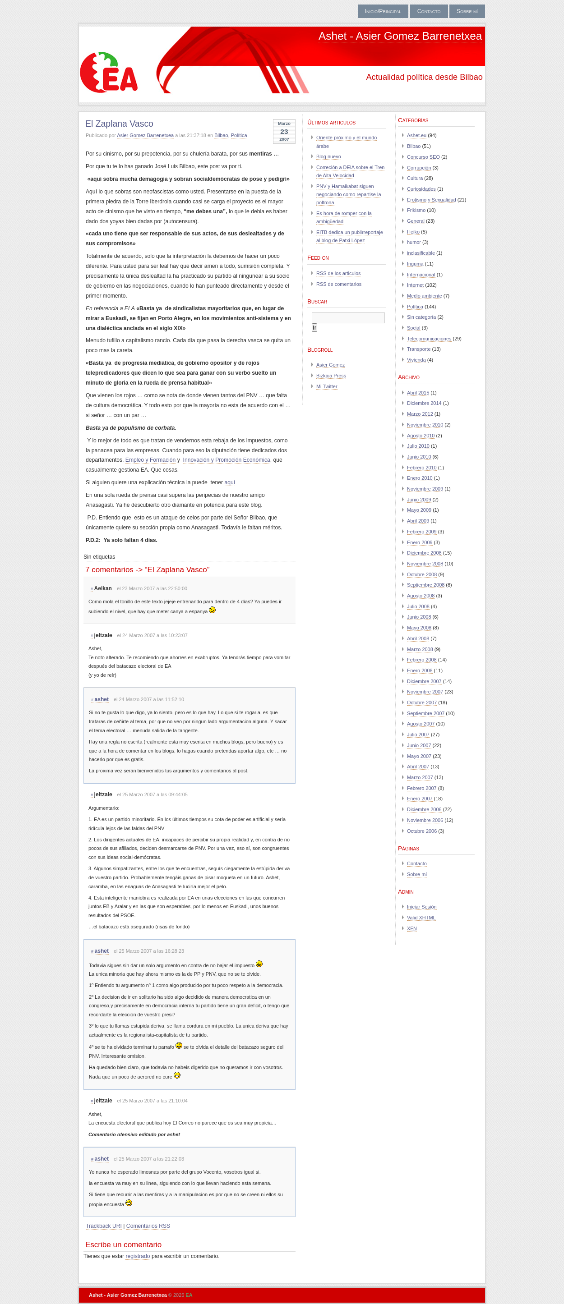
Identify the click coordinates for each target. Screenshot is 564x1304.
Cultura (415, 178)
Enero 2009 (420, 542)
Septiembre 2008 (425, 585)
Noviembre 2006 (425, 820)
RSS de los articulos (338, 273)
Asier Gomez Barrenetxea (145, 135)
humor (414, 242)
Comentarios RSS (148, 1226)
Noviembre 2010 (425, 424)
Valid (421, 917)
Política (239, 135)
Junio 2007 (419, 745)
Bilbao (221, 135)
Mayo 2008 (419, 627)
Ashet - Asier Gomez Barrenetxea (400, 36)
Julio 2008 (418, 606)
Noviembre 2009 (425, 488)
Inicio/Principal (383, 11)
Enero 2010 (420, 478)
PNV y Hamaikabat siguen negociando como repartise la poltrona (348, 194)
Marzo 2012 (420, 414)
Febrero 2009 (422, 531)
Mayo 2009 (419, 510)
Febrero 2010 (422, 467)
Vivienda (416, 360)
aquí (230, 482)
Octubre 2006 (422, 831)
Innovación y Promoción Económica (226, 460)
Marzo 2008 (420, 649)
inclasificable (421, 253)
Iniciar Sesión (422, 906)
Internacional (421, 274)
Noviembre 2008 (425, 563)
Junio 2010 (419, 456)
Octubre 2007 (422, 702)
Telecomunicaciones (429, 338)
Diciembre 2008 (424, 553)
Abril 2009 (418, 520)
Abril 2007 (418, 766)
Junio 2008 (419, 617)
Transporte (418, 349)
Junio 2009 (419, 499)
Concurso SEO (423, 157)
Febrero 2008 (422, 659)
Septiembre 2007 (425, 713)
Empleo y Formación (150, 460)
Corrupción (419, 167)
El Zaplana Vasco (119, 124)
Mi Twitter (326, 386)
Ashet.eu (416, 135)
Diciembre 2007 (424, 681)
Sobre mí (467, 11)
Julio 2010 (418, 446)
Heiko (413, 231)
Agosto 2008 (421, 595)
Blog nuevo (328, 156)
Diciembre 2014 (424, 403)
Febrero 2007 (422, 788)
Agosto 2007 (421, 723)
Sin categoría (421, 317)
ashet (102, 699)
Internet (415, 285)
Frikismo (416, 210)
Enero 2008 (420, 670)
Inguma (415, 263)
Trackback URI (104, 1226)
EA (188, 1295)
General (416, 221)
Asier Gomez (330, 364)
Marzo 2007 (420, 777)
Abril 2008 (418, 638)
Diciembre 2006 (424, 809)
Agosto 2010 (421, 435)
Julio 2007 (418, 734)
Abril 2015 (418, 392)
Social (414, 328)
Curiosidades (421, 189)
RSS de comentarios (338, 284)
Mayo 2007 (419, 756)
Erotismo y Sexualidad (431, 199)
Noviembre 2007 (425, 691)
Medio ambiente (424, 295)
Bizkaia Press (331, 375)
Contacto (429, 11)
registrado (137, 1256)
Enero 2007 (420, 798)
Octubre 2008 (422, 574)
